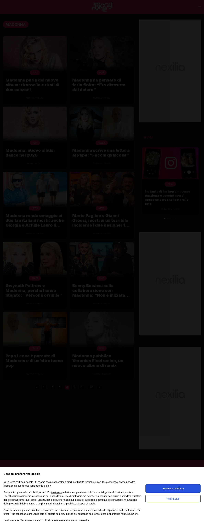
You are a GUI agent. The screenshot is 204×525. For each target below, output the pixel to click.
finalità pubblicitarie (73, 499)
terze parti (56, 492)
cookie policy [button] (43, 485)
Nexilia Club (173, 498)
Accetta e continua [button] (173, 488)
